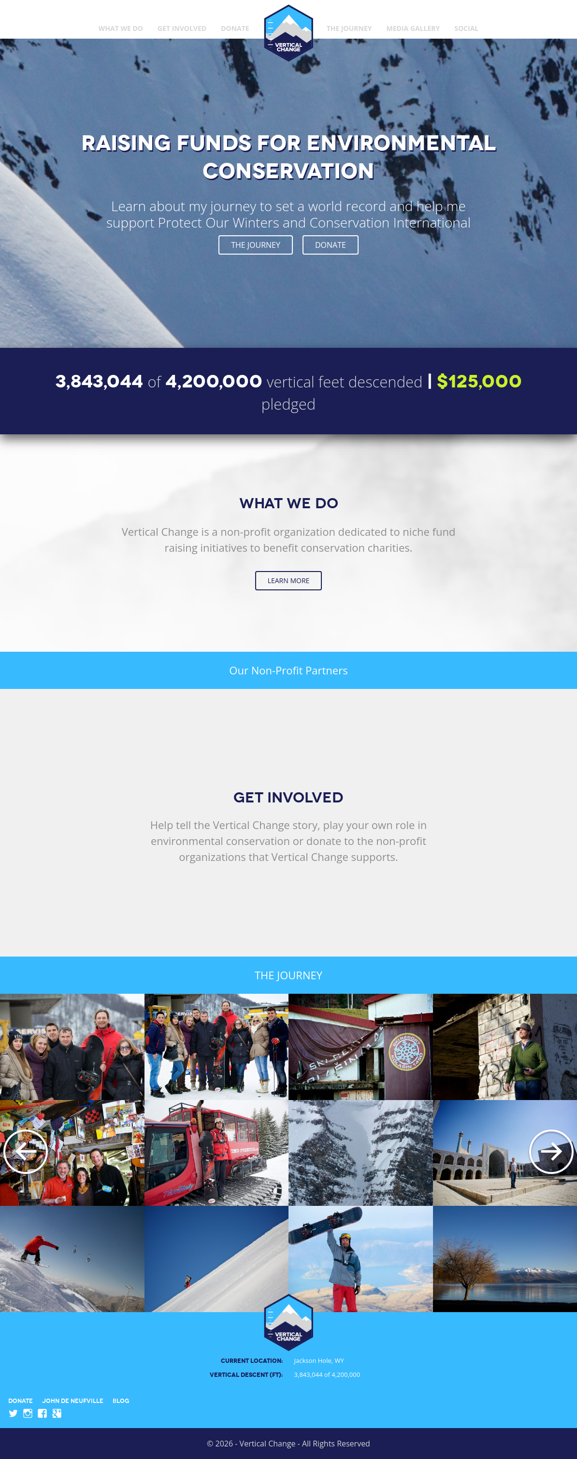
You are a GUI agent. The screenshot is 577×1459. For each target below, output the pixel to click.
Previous (25, 1153)
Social (466, 28)
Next (551, 1153)
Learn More (289, 580)
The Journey (349, 28)
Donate (235, 28)
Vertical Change (288, 33)
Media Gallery (413, 28)
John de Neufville (72, 1400)
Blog (121, 1400)
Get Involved (182, 28)
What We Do (121, 28)
